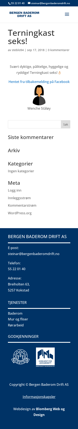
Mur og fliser (18, 319)
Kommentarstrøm (22, 205)
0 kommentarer (58, 50)
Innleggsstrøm (19, 198)
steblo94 (18, 50)
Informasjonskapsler (39, 396)
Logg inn (14, 190)
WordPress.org (20, 213)
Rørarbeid (16, 325)
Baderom (15, 313)
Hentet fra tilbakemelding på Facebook (39, 81)
